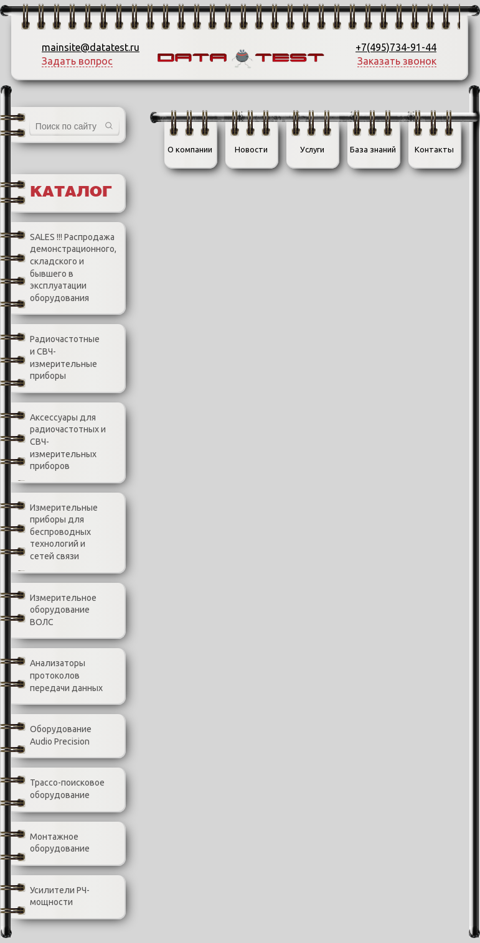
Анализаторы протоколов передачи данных (57, 676)
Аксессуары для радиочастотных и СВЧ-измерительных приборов (58, 442)
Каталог (71, 192)
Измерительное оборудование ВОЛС (53, 610)
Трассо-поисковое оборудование (58, 789)
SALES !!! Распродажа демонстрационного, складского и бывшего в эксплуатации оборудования (63, 267)
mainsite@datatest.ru (90, 47)
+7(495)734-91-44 (395, 47)
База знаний (373, 149)
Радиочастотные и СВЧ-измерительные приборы (55, 358)
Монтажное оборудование (50, 843)
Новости (251, 149)
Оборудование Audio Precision (51, 735)
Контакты (434, 149)
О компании (189, 149)
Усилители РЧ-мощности (50, 896)
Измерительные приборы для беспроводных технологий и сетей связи (54, 532)
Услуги (312, 149)
